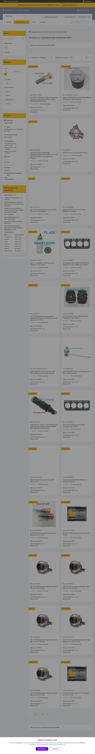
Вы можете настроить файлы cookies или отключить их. (47, 744)
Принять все (42, 749)
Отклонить (56, 749)
